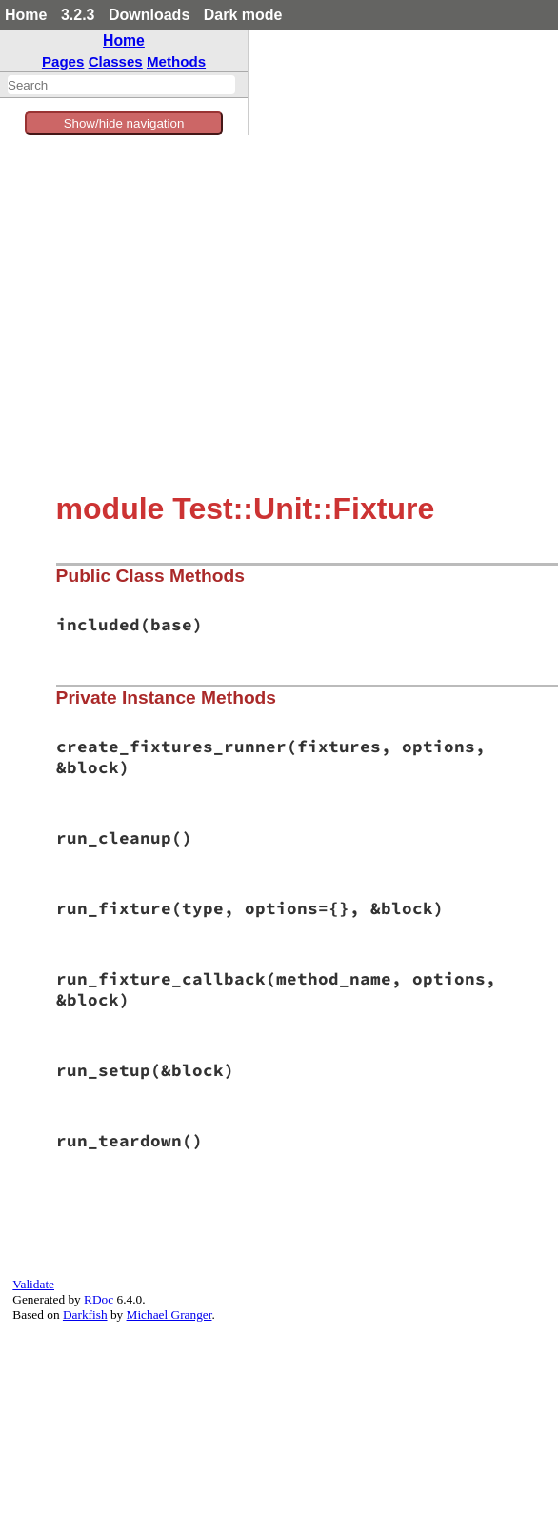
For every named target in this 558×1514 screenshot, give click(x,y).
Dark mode (243, 15)
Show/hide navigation (124, 123)
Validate (33, 1284)
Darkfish (85, 1314)
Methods (176, 61)
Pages (63, 61)
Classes (116, 61)
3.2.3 (78, 15)
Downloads (149, 15)
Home (26, 15)
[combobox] (121, 84)
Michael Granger (169, 1314)
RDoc (98, 1299)
